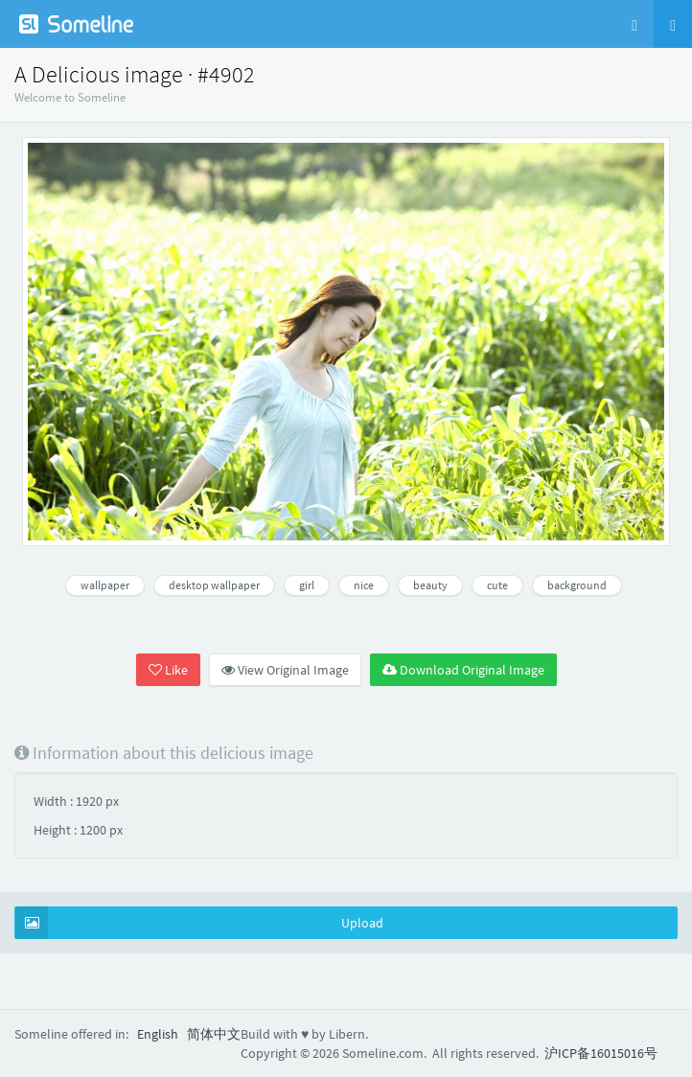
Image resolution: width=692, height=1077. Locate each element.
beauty (430, 585)
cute (497, 585)
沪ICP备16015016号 (600, 1053)
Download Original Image (463, 669)
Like (168, 669)
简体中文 (214, 1034)
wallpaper (105, 585)
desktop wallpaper (214, 585)
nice (364, 585)
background (577, 585)
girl (306, 585)
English (157, 1034)
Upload (199, 922)
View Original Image (285, 669)
